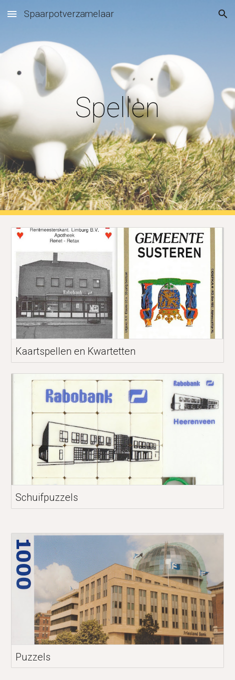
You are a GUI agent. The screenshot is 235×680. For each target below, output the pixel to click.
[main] (117, 108)
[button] (12, 14)
